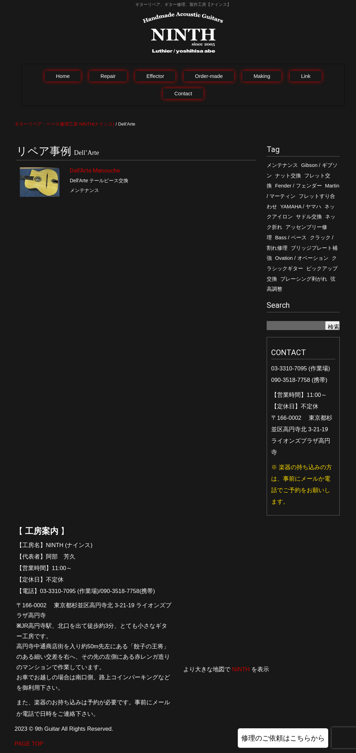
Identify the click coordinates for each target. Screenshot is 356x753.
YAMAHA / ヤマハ (300, 206)
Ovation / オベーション (302, 258)
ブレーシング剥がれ (303, 279)
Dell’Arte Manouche (95, 170)
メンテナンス (282, 165)
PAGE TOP (29, 743)
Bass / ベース (290, 237)
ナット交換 (288, 175)
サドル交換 (309, 216)
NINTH (241, 669)
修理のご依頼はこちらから (283, 738)
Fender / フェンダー (298, 186)
